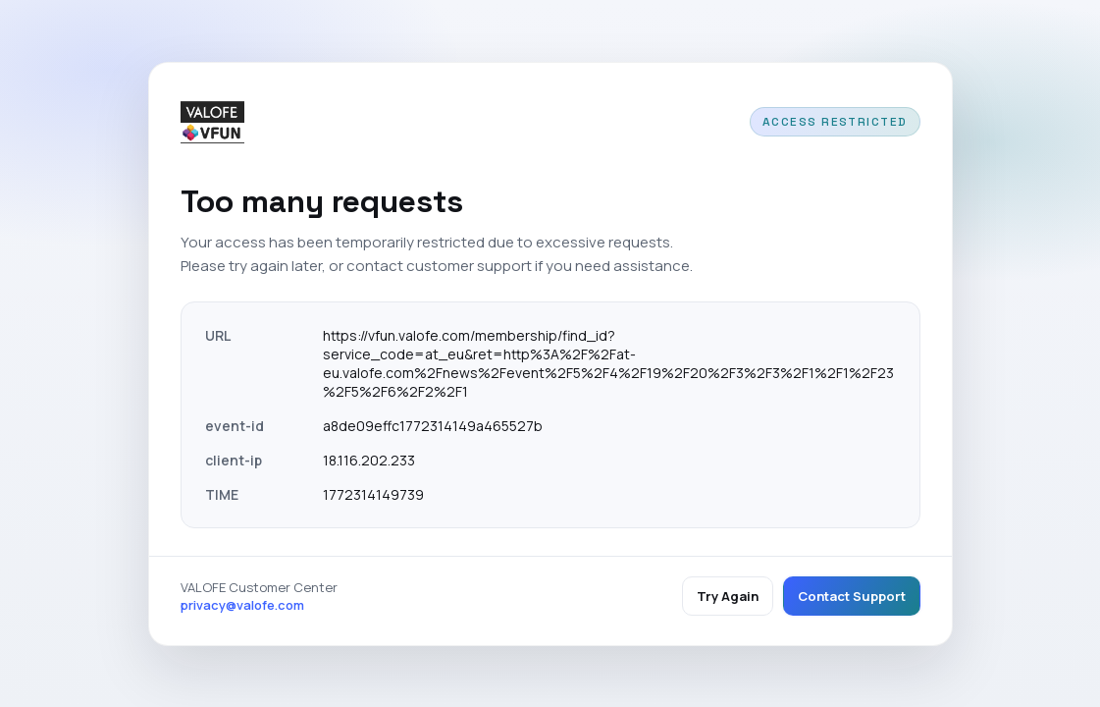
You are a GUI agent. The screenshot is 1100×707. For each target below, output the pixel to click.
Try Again (728, 596)
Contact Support (852, 596)
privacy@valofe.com (242, 605)
